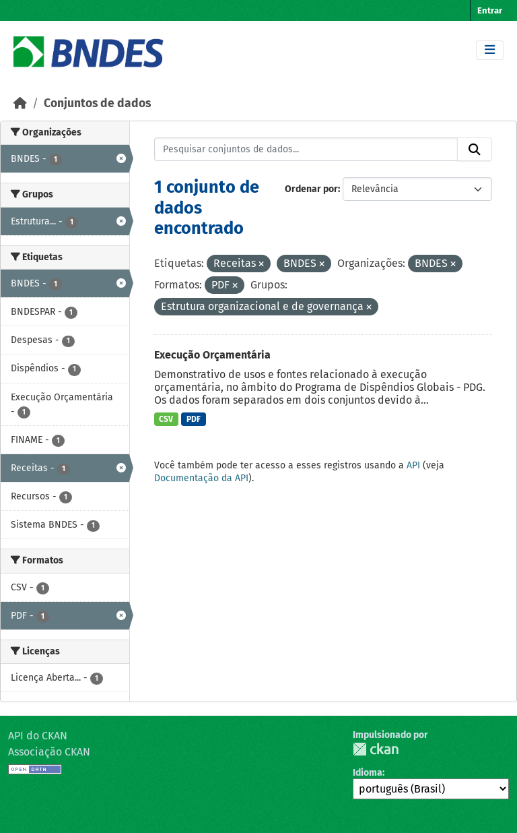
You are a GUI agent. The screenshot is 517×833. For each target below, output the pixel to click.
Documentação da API (201, 478)
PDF (193, 419)
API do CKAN (37, 735)
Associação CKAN (49, 751)
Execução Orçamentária (212, 354)
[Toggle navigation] (490, 50)
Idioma (367, 772)
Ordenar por (311, 189)
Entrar (489, 10)
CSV (166, 419)
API (413, 465)
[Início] (20, 103)
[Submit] (474, 149)
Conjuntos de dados (97, 103)
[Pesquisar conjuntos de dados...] (306, 149)
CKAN (376, 749)
